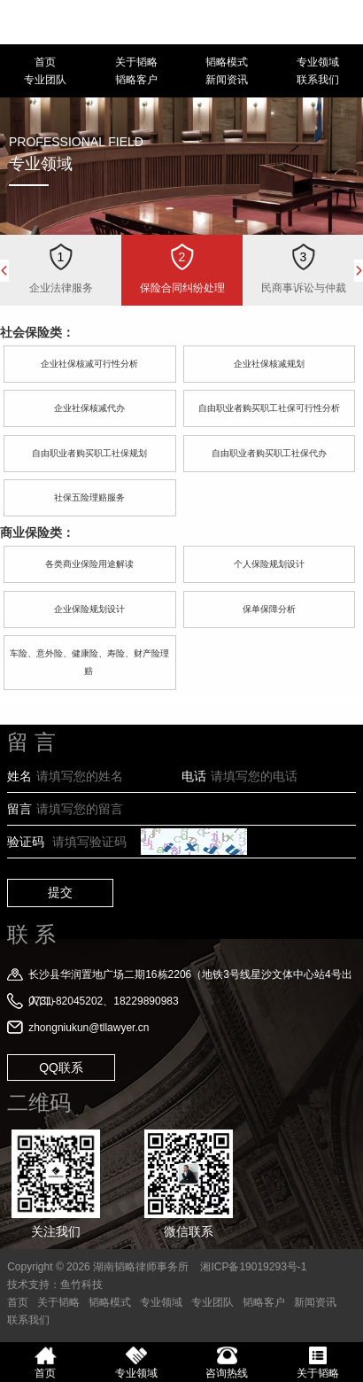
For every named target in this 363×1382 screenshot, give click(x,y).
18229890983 (343, 22)
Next (358, 271)
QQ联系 (61, 1067)
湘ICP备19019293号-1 (253, 1267)
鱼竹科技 (81, 1284)
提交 (60, 892)
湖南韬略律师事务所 (78, 22)
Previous (4, 271)
